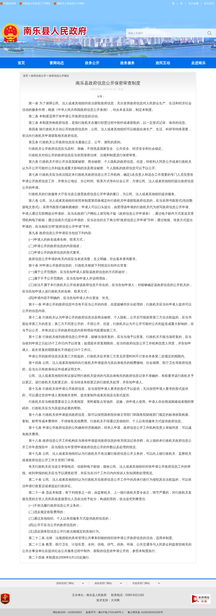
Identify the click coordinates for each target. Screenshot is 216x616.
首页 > (27, 75)
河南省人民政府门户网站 (36, 3)
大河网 (115, 600)
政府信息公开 (38, 75)
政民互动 (163, 63)
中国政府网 (9, 3)
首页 (21, 63)
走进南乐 (198, 63)
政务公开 (92, 63)
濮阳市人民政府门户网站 (71, 3)
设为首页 (209, 3)
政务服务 (127, 63)
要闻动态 (57, 63)
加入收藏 (193, 3)
